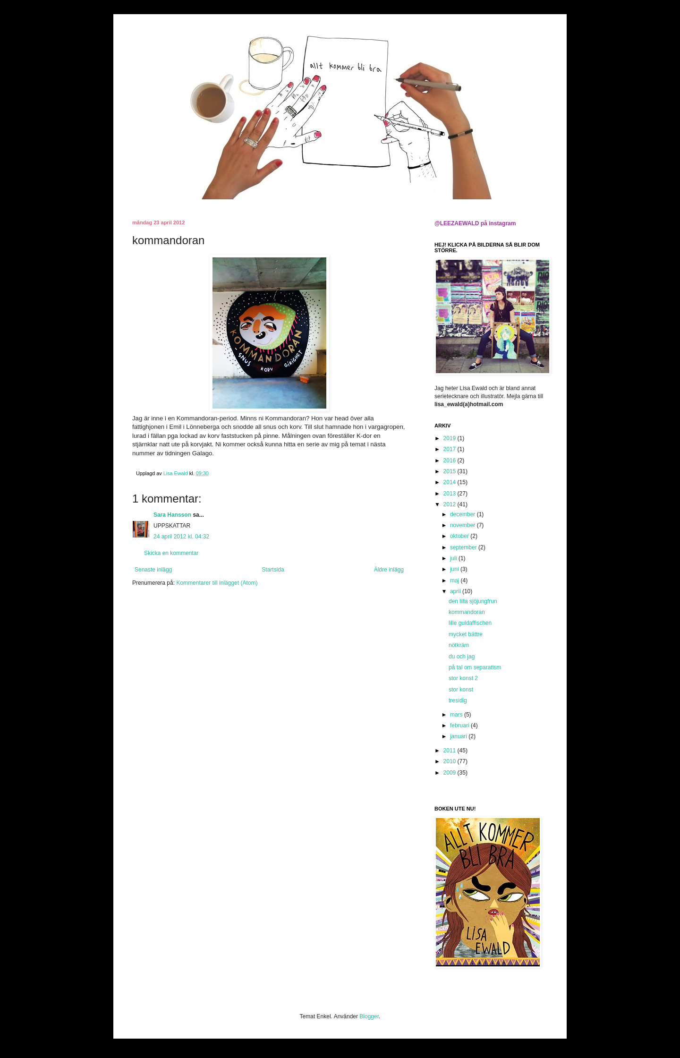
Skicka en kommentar (171, 553)
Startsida (273, 569)
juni (455, 569)
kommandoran (467, 612)
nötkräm (459, 645)
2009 (450, 772)
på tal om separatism (475, 667)
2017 (450, 449)
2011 (450, 750)
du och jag (462, 656)
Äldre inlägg (389, 569)
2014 (450, 482)
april (456, 591)
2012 (450, 504)
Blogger (369, 1016)
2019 (450, 438)
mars (457, 714)
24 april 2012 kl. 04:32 (181, 536)
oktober (460, 536)
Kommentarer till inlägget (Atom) (216, 583)
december (463, 514)
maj (455, 580)
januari (459, 736)
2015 (450, 471)
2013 (450, 493)
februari (460, 725)
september (464, 547)
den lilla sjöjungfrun (473, 601)
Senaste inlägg (153, 569)
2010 (450, 761)
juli (454, 558)
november (463, 525)
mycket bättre (466, 634)
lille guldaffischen (470, 623)
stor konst (461, 689)
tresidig (458, 700)
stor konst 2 (463, 678)
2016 (450, 460)
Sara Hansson (172, 515)
